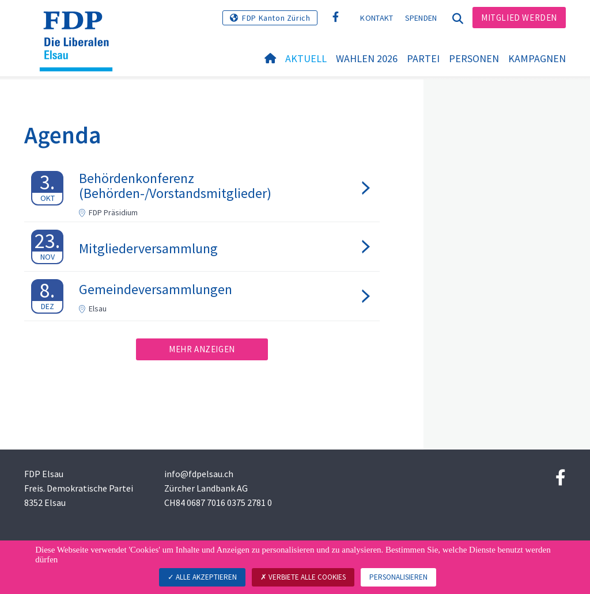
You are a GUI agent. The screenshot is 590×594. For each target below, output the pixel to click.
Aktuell (306, 58)
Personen (474, 58)
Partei (423, 58)
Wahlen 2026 (367, 58)
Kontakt (376, 18)
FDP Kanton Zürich (276, 18)
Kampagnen (537, 58)
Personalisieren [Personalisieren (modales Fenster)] (398, 577)
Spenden (421, 18)
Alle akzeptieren (202, 577)
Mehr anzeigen (202, 349)
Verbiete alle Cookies (303, 577)
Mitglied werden (519, 17)
